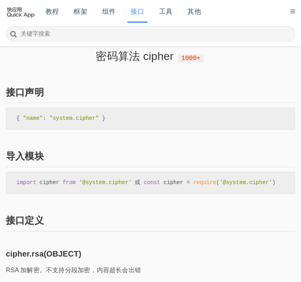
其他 (194, 11)
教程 (52, 11)
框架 (80, 11)
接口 (137, 11)
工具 (165, 11)
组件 (109, 11)
